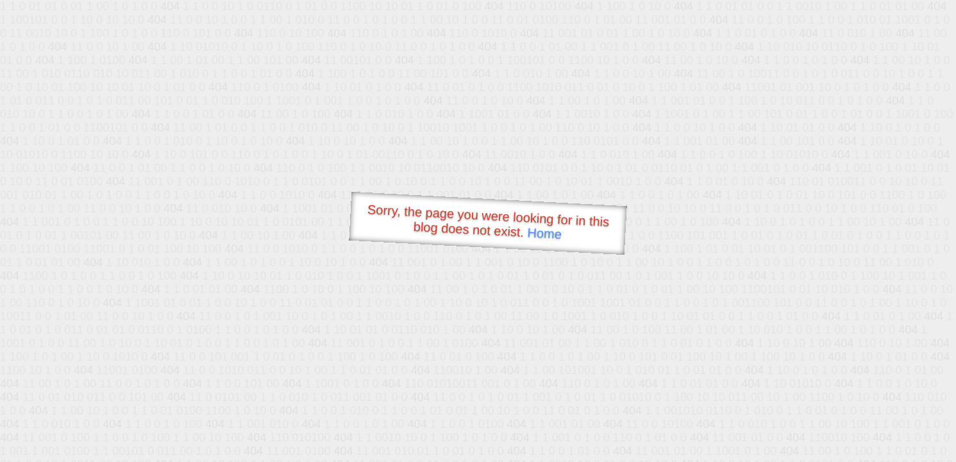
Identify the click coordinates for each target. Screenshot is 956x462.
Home (544, 233)
